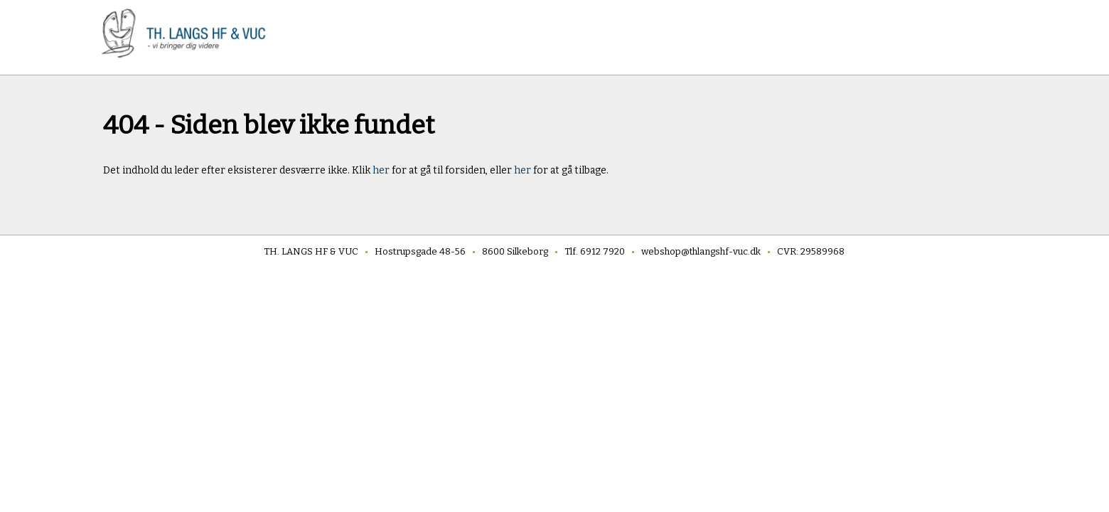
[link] (188, 33)
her (382, 170)
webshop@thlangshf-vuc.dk (701, 251)
